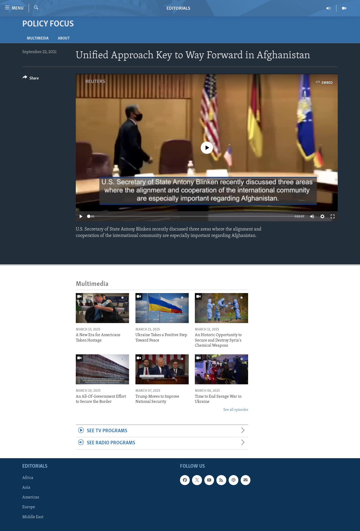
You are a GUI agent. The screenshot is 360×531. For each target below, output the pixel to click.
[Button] (31, 79)
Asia (26, 488)
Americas (30, 497)
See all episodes (235, 410)
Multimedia (38, 38)
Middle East (32, 517)
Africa (27, 478)
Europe (28, 507)
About (64, 38)
